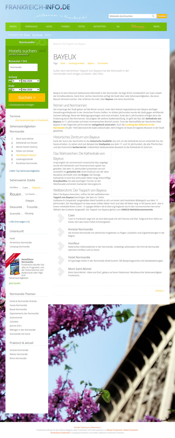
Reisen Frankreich (114, 430)
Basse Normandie (18, 309)
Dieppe (29, 200)
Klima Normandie (18, 358)
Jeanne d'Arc (16, 325)
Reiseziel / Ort (18, 61)
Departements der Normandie (24, 313)
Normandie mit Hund (20, 333)
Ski (118, 26)
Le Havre (30, 194)
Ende (11, 86)
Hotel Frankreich (130, 430)
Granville (15, 213)
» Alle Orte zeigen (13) (19, 221)
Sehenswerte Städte (22, 180)
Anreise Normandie (19, 350)
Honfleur (14, 187)
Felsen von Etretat (24, 151)
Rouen (15, 194)
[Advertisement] (26, 388)
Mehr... (157, 26)
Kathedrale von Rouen (26, 142)
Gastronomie (16, 317)
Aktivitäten (99, 26)
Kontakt (77, 427)
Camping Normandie (20, 246)
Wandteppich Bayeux (26, 155)
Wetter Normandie (19, 354)
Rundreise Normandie (26, 163)
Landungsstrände (24, 159)
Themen (65, 26)
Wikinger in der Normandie (23, 329)
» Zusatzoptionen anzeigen (21, 104)
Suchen (162, 16)
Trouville (32, 207)
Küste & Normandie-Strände (23, 301)
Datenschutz (95, 427)
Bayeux (36, 187)
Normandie (37, 35)
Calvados (14, 321)
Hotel (49, 26)
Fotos (81, 26)
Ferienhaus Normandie (21, 242)
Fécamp (29, 213)
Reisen (13, 26)
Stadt (63, 63)
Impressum (85, 427)
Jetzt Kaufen (15, 283)
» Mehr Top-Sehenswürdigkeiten (24, 170)
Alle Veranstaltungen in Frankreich (32, 120)
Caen (25, 187)
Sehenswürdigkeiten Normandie (23, 128)
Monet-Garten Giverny (26, 146)
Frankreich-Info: (15, 35)
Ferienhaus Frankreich (60, 432)
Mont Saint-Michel (24, 138)
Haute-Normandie (18, 305)
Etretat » (160, 290)
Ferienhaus (31, 26)
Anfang (13, 77)
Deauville (16, 207)
